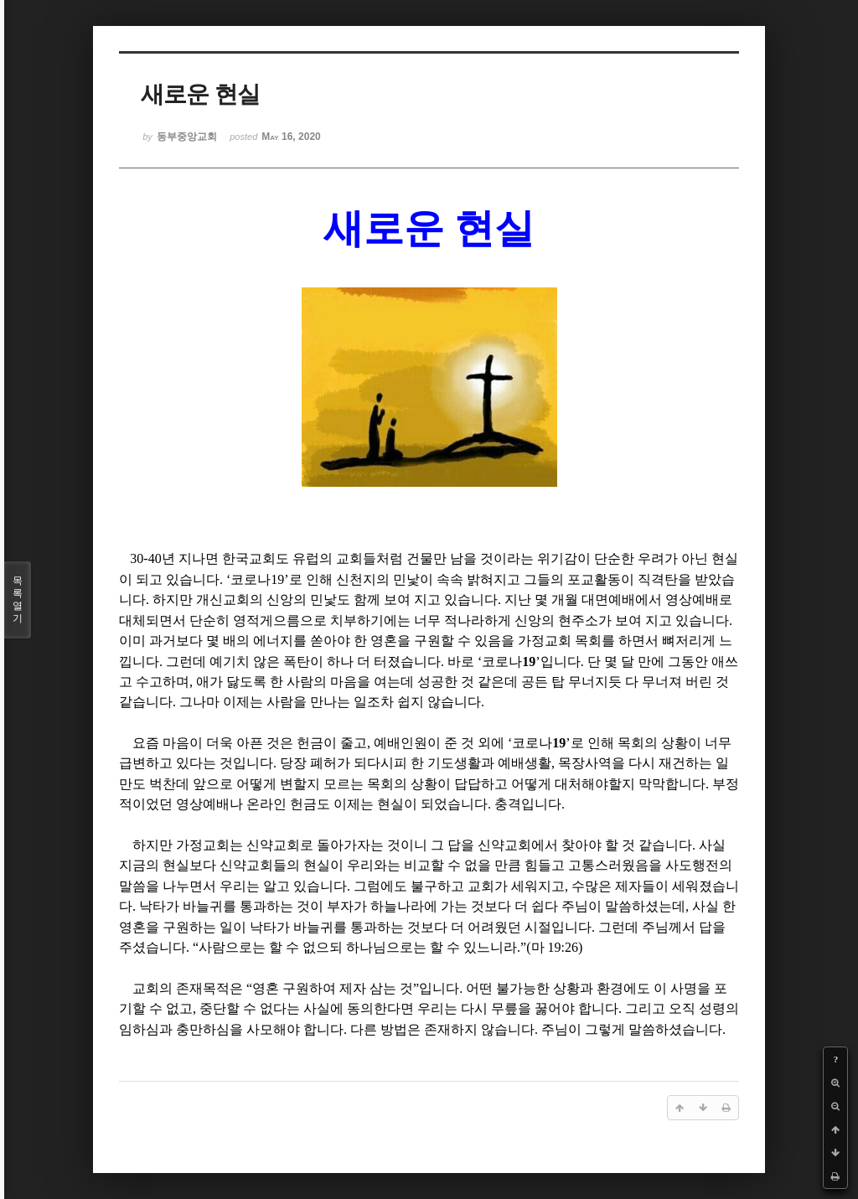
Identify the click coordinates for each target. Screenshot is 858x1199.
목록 (18, 600)
